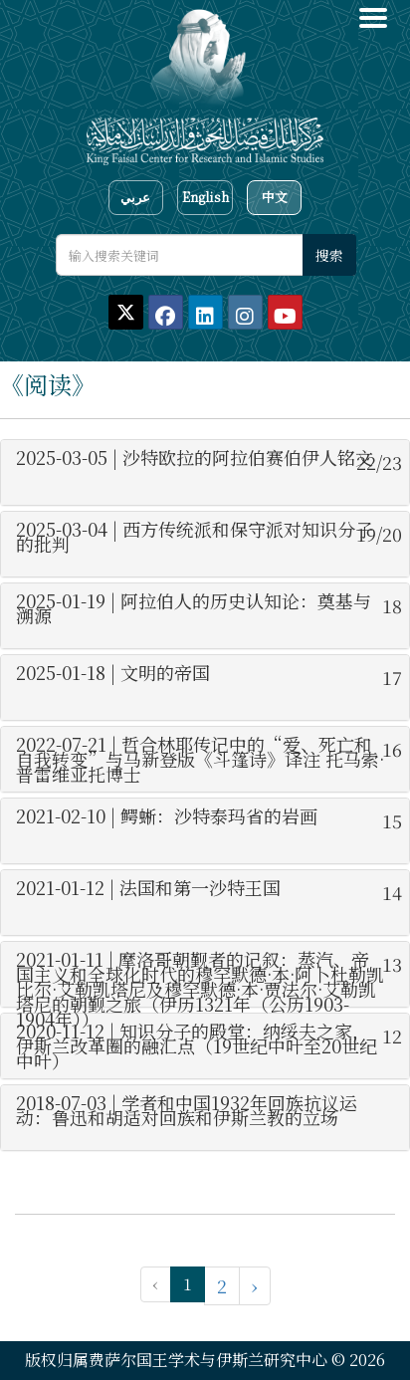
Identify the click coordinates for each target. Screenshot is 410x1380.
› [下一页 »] (255, 1285)
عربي (135, 196)
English (205, 196)
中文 (275, 196)
